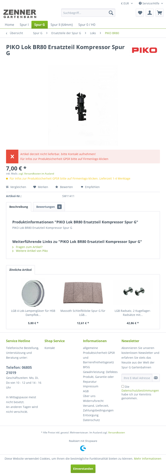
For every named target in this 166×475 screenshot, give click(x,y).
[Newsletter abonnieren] (156, 378)
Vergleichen (16, 187)
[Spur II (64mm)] (62, 24)
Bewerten (64, 187)
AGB (86, 391)
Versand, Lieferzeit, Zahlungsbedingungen (98, 408)
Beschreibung (18, 207)
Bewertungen (49, 206)
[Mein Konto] (150, 13)
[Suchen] (111, 13)
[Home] (9, 24)
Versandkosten (116, 432)
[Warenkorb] (160, 13)
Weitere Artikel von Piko (30, 251)
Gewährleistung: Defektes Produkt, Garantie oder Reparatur (100, 377)
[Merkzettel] (140, 13)
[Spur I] (24, 24)
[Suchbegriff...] (88, 13)
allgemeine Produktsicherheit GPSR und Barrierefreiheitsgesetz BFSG (99, 357)
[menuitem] (88, 13)
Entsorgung (91, 415)
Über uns (89, 396)
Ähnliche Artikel (20, 270)
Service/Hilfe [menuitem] (149, 3)
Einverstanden (83, 469)
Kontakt (50, 348)
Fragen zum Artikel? (27, 247)
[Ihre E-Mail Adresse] (136, 378)
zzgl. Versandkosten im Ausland (36, 173)
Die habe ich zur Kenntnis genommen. (140, 392)
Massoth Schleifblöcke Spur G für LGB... (82, 313)
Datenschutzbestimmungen (140, 390)
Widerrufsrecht (93, 401)
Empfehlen (90, 187)
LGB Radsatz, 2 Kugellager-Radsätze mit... (133, 313)
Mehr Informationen (147, 458)
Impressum (90, 386)
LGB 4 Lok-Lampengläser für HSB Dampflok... (33, 313)
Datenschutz (91, 420)
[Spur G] (39, 24)
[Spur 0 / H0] (87, 24)
